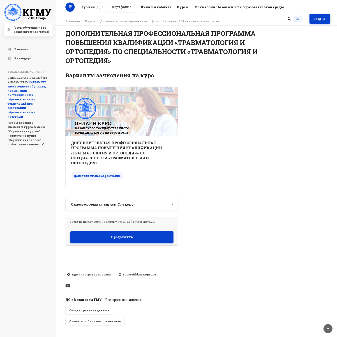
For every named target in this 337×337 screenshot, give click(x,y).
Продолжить (122, 237)
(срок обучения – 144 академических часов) (186, 21)
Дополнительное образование (123, 21)
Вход (319, 19)
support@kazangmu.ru (139, 274)
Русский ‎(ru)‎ (91, 7)
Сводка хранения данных (89, 310)
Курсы (183, 7)
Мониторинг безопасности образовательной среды (239, 7)
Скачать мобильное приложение (95, 321)
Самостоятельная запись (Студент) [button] (103, 204)
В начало (72, 21)
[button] (289, 18)
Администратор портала (91, 274)
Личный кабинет (156, 7)
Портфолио (122, 7)
